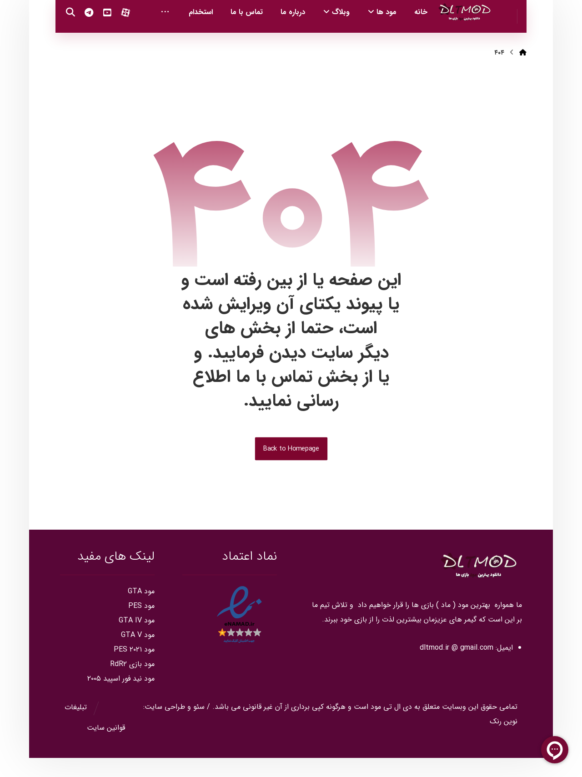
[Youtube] (83, 36)
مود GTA (141, 610)
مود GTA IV (137, 639)
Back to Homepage (291, 467)
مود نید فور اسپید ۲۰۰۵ (121, 697)
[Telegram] (64, 36)
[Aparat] (101, 36)
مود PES (141, 625)
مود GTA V (138, 654)
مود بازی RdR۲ (132, 683)
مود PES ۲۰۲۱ (134, 668)
